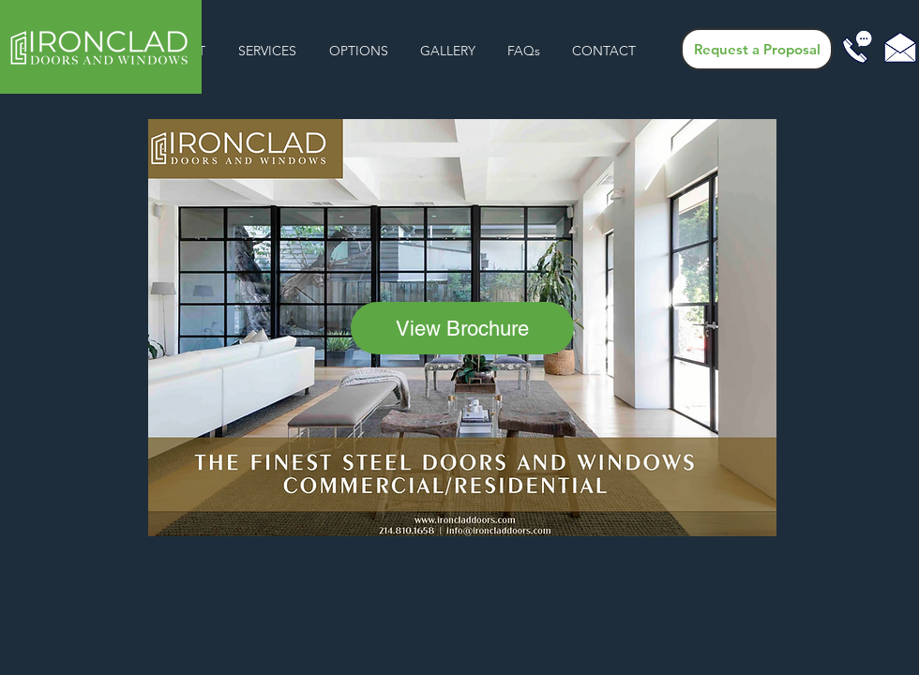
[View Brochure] (462, 328)
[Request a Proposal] (757, 49)
